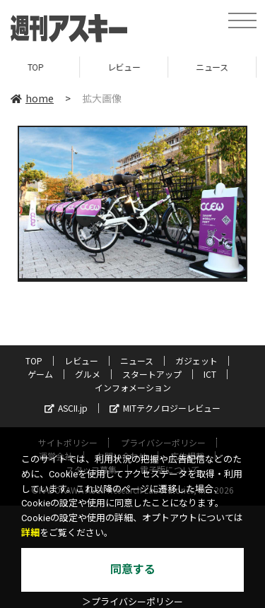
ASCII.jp (66, 408)
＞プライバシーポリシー (132, 602)
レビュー (132, 67)
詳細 (30, 532)
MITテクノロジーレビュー (165, 408)
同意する (132, 569)
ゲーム (40, 374)
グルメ (87, 374)
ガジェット (196, 360)
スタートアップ (152, 374)
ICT (210, 374)
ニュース (220, 67)
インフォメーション (133, 387)
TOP (44, 67)
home (32, 98)
